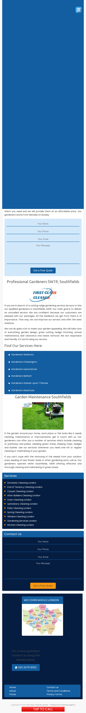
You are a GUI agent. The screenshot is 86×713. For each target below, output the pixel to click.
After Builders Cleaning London (23, 495)
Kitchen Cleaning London (20, 525)
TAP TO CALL (43, 709)
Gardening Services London (22, 520)
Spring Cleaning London (20, 512)
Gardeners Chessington (24, 361)
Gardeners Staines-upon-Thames (29, 383)
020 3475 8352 (26, 667)
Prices (12, 694)
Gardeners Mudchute (22, 390)
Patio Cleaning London (19, 508)
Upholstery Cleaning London (22, 503)
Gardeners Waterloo (22, 354)
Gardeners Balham (21, 376)
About (12, 690)
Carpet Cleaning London (20, 491)
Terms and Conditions (58, 690)
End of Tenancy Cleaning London (24, 487)
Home (12, 687)
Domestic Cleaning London (21, 482)
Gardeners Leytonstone (24, 369)
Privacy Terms (54, 694)
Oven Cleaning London (19, 499)
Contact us (53, 687)
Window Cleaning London (20, 516)
